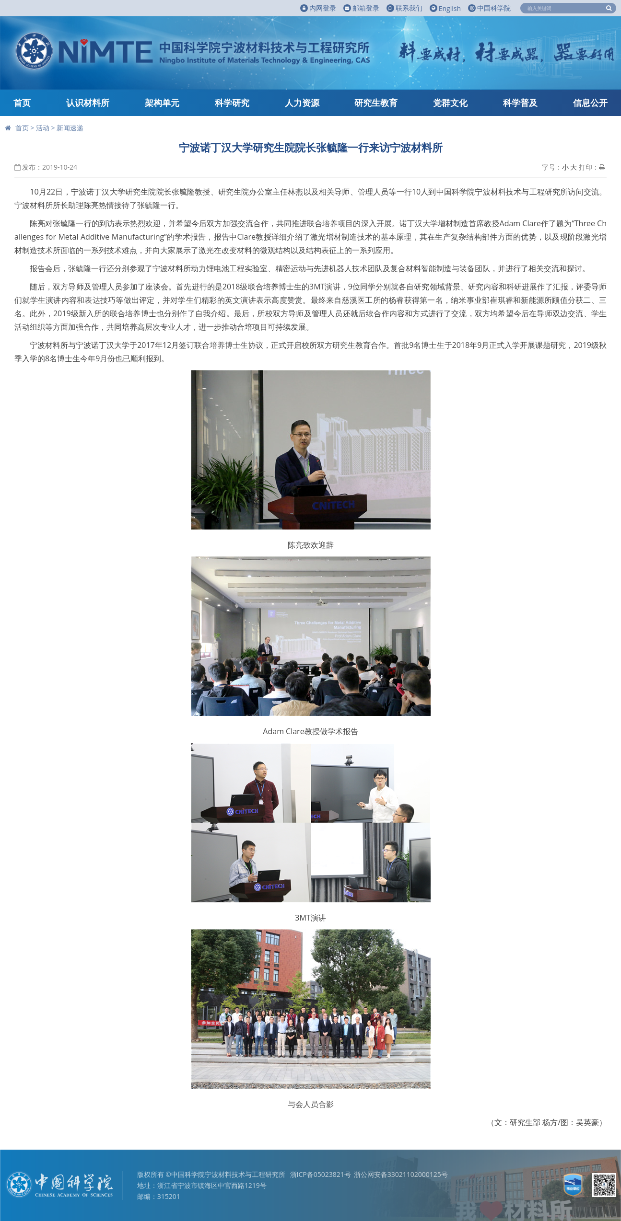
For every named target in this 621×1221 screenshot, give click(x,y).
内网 (318, 8)
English (445, 8)
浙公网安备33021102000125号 (401, 1174)
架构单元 (162, 102)
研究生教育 (376, 102)
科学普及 (520, 102)
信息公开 (590, 102)
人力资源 (302, 102)
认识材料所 (87, 102)
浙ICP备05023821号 (320, 1174)
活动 (42, 127)
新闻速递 (70, 127)
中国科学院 (489, 7)
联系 (404, 8)
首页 (22, 102)
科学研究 (232, 102)
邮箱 (361, 8)
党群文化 (450, 102)
